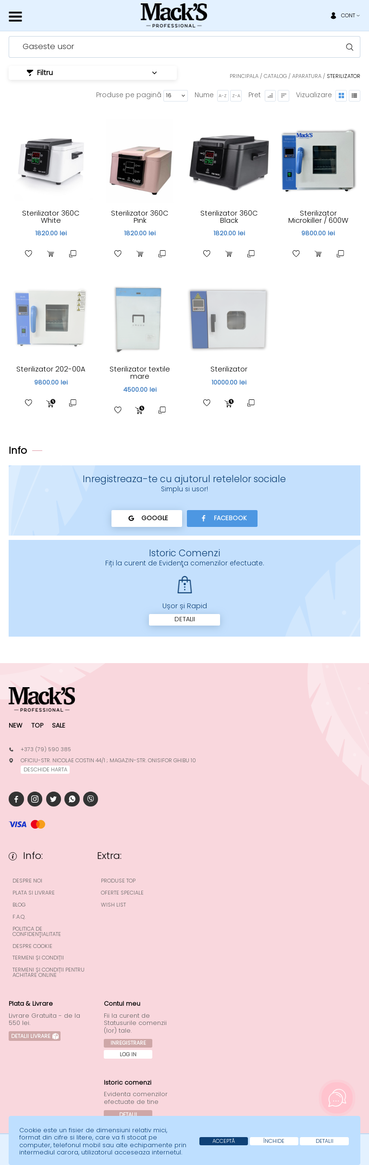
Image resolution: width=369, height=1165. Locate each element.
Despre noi (27, 880)
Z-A (236, 95)
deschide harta (45, 769)
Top (37, 725)
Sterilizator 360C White (51, 216)
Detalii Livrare (35, 1036)
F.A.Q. (18, 917)
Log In (128, 1054)
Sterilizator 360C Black (229, 216)
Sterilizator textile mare (140, 372)
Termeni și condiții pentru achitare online (48, 972)
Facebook (222, 518)
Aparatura (306, 76)
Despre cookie (32, 946)
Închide (273, 1141)
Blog (18, 905)
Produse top (118, 880)
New (15, 725)
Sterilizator (228, 369)
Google (146, 518)
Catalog (275, 76)
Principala (244, 76)
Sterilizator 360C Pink (140, 216)
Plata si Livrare (33, 893)
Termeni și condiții (38, 957)
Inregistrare (128, 1043)
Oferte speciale (122, 893)
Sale (58, 725)
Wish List (113, 905)
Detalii (184, 619)
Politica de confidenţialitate (36, 931)
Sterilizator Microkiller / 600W (318, 216)
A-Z (223, 95)
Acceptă (223, 1141)
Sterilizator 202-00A (51, 369)
